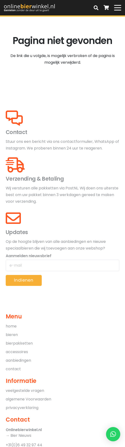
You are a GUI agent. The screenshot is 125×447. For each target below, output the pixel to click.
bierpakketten (19, 343)
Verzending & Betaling (35, 179)
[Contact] (14, 118)
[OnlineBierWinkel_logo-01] (29, 8)
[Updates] (13, 218)
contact (13, 369)
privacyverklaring (22, 407)
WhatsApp (104, 141)
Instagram (15, 148)
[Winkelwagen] (106, 7)
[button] (96, 7)
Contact (16, 132)
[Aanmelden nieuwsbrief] (62, 265)
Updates (17, 232)
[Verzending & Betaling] (15, 165)
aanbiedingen (18, 360)
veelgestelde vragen (25, 390)
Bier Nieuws (20, 435)
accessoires (17, 352)
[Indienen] (24, 280)
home (11, 326)
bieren (12, 334)
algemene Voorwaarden (28, 399)
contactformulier (76, 141)
